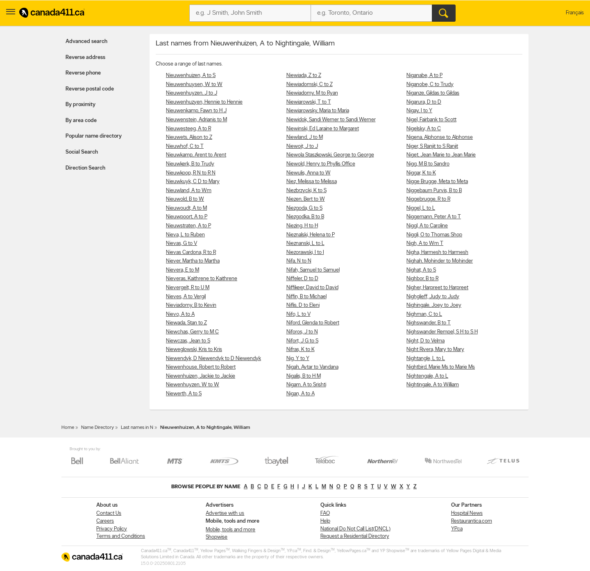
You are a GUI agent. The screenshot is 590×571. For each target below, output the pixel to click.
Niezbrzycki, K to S (306, 190)
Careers (105, 521)
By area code (81, 120)
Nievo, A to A (180, 314)
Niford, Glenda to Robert (312, 323)
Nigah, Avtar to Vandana (312, 367)
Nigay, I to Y (419, 110)
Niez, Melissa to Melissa (311, 181)
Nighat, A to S (421, 270)
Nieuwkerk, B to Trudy (190, 164)
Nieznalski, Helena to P (310, 235)
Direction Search (85, 168)
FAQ (325, 513)
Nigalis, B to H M (303, 376)
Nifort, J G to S (302, 341)
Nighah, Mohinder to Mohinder (439, 261)
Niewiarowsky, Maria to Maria (317, 110)
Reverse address (85, 57)
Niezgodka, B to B (305, 217)
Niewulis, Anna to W (308, 173)
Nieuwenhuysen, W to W (194, 84)
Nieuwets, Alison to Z (189, 137)
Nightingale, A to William (432, 384)
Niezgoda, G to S (304, 208)
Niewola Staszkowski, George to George (330, 155)
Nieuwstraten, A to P (188, 226)
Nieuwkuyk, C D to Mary (193, 181)
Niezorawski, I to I (305, 252)
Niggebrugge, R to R (428, 199)
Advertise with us (225, 513)
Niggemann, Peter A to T (433, 217)
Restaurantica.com (471, 521)
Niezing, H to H (302, 226)
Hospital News (467, 513)
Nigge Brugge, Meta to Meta (437, 181)
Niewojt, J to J (302, 146)
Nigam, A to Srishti (306, 384)
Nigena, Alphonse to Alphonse (439, 137)
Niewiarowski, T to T (308, 102)
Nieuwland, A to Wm (188, 190)
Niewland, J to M (304, 137)
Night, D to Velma (425, 341)
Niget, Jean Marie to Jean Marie (441, 155)
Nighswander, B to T (428, 323)
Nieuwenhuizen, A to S (191, 75)
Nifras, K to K (300, 349)
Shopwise (216, 537)
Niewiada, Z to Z (303, 75)
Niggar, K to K (421, 173)
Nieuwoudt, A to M (186, 208)
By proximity (80, 104)
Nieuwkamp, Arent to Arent (196, 155)
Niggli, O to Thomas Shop (434, 235)
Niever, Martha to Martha (193, 261)
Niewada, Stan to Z (186, 323)
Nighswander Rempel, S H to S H (442, 332)
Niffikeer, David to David (312, 287)
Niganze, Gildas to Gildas (432, 93)
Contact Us (108, 513)
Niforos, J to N (302, 332)
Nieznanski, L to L (305, 243)
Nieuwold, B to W (185, 199)
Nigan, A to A (300, 394)
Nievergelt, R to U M (187, 287)
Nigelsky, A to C (423, 128)
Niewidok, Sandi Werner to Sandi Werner (331, 119)
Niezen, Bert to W (305, 199)
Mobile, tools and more (230, 529)
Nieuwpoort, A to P (186, 217)
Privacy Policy (111, 529)
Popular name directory (94, 136)
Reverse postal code (90, 89)
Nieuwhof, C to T (185, 146)
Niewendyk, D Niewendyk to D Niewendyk (213, 358)
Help (325, 521)
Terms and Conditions (120, 536)
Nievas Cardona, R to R (191, 252)
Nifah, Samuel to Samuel (313, 270)
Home (67, 427)
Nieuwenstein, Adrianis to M (196, 119)
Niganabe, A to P (424, 75)
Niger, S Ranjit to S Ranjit (432, 146)
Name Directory (97, 427)
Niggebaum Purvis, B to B (434, 190)
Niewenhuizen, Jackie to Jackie (200, 376)
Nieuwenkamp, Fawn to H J (196, 110)
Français (575, 13)
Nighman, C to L (424, 314)
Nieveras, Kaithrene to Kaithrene (201, 278)
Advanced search (86, 41)
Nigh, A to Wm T (424, 243)
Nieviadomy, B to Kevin (191, 305)
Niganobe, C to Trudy (430, 84)
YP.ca (457, 529)
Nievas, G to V (181, 243)
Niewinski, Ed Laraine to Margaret (322, 128)
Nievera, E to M (182, 270)
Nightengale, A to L (427, 376)
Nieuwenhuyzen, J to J (191, 93)
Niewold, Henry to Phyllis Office (320, 164)
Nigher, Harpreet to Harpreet (437, 287)
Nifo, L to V (298, 314)
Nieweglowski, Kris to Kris (194, 349)
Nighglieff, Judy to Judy (432, 296)
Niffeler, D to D (302, 278)
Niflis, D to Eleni (303, 305)
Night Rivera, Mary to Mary (435, 349)
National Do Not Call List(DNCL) (355, 529)
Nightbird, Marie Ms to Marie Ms (440, 367)
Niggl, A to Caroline (427, 226)
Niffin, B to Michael (306, 296)
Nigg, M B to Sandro (427, 164)
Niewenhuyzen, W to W (192, 384)
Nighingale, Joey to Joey (433, 305)
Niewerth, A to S (184, 394)
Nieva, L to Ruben (185, 235)
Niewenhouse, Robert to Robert (201, 367)
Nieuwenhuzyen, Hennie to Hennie (204, 102)
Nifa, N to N (298, 261)
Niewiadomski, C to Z (309, 84)
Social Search (82, 152)
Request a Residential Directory (354, 536)
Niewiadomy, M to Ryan (312, 93)
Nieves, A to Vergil (186, 296)
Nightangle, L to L (425, 358)
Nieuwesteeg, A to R (188, 128)
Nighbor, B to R (422, 278)
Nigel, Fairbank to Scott (431, 119)
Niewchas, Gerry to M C (192, 332)
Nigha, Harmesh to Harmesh (437, 252)
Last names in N (137, 427)
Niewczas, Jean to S (188, 341)
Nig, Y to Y (297, 358)
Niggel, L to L (420, 208)
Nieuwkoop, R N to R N (191, 173)
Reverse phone (83, 73)
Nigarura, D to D (423, 102)
